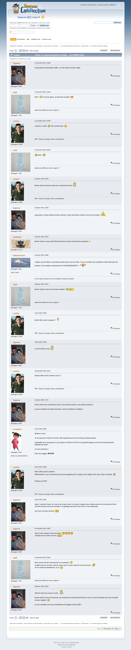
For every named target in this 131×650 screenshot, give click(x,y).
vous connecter (32, 23)
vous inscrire (46, 23)
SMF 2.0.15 (57, 642)
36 (24, 50)
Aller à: (99, 628)
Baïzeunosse (19, 255)
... (18, 51)
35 (20, 50)
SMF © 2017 (65, 642)
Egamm (16, 63)
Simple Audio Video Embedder (66, 645)
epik (15, 92)
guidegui (17, 237)
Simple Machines (74, 642)
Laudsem (17, 429)
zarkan (16, 121)
